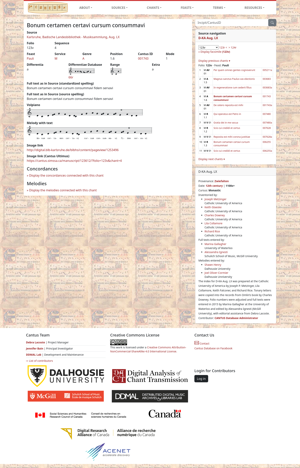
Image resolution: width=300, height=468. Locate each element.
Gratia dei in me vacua (226, 122)
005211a (267, 70)
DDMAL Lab (33, 354)
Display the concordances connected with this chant (66, 175)
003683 (267, 79)
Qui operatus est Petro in (227, 114)
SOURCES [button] (118, 8)
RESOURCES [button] (253, 8)
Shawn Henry (213, 264)
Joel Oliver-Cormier (216, 273)
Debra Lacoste (35, 342)
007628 (267, 128)
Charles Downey (215, 215)
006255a (267, 150)
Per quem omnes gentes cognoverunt (234, 70)
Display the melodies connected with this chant (63, 190)
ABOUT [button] (84, 8)
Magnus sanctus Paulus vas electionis (234, 79)
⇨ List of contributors (39, 361)
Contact (201, 343)
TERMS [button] (218, 8)
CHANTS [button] (153, 8)
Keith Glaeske (213, 207)
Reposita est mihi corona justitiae (232, 136)
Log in (201, 379)
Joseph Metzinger (216, 199)
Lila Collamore (213, 223)
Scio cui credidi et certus (227, 128)
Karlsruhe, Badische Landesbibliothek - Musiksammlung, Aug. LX (73, 37)
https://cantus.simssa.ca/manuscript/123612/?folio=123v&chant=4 (74, 161)
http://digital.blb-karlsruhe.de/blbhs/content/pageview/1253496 (73, 150)
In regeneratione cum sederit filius (232, 87)
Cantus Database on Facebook (213, 348)
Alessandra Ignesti (216, 252)
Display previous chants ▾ (214, 61)
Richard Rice (212, 231)
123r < (223, 47)
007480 (267, 114)
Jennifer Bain (35, 348)
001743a (267, 105)
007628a (267, 136)
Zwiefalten (221, 181)
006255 (267, 142)
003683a (267, 87)
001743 (143, 58)
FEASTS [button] (186, 8)
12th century (214, 186)
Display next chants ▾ (211, 159)
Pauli (30, 58)
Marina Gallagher (215, 244)
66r (70, 77)
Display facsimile (215, 51)
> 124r (232, 47)
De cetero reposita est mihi (228, 105)
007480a (267, 122)
